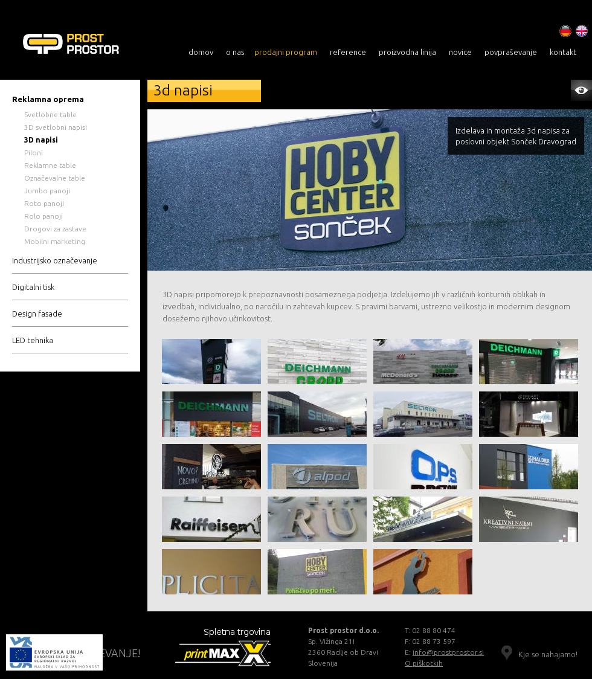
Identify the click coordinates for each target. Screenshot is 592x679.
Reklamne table (50, 165)
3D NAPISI (89, 45)
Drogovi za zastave (55, 229)
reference (348, 52)
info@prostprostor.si (448, 652)
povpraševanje (510, 52)
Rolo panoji (43, 216)
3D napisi (41, 140)
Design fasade (37, 313)
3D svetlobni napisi (55, 127)
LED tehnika (32, 340)
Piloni (33, 152)
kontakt (563, 52)
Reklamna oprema (48, 99)
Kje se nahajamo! (548, 654)
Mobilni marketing (54, 241)
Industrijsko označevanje (54, 260)
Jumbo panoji (47, 191)
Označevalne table (54, 178)
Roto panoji (44, 203)
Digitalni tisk (33, 287)
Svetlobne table (50, 114)
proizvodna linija (407, 52)
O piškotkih (424, 663)
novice (460, 52)
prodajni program (285, 52)
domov (200, 52)
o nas (235, 52)
